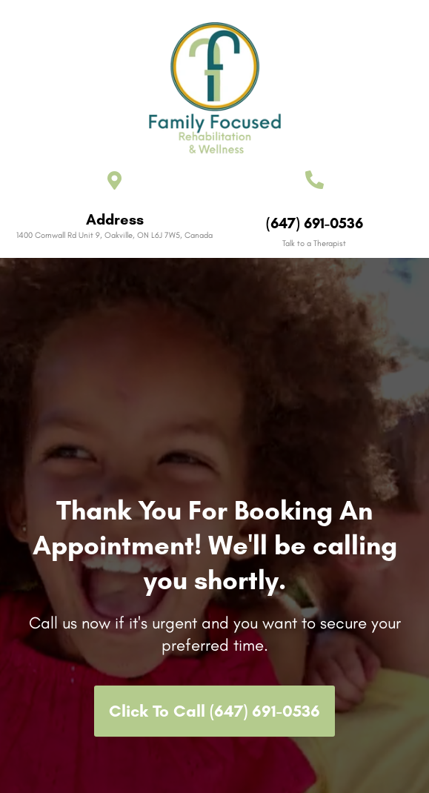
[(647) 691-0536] (314, 179)
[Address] (114, 180)
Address (115, 219)
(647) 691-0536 (314, 223)
